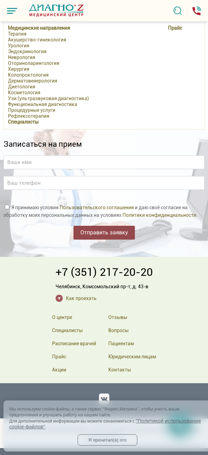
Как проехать (81, 298)
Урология (18, 45)
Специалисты (23, 122)
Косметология (24, 92)
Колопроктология (28, 75)
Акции (59, 369)
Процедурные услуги (31, 110)
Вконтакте (104, 397)
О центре (62, 317)
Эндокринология (27, 51)
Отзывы (117, 317)
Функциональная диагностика (42, 104)
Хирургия (18, 69)
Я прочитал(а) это (107, 440)
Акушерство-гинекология (37, 39)
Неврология (21, 57)
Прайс (175, 28)
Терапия (17, 34)
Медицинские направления (39, 28)
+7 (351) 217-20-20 (104, 272)
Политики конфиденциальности (159, 215)
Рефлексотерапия (28, 116)
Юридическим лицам (132, 356)
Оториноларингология (33, 63)
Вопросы (118, 330)
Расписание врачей (74, 343)
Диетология (21, 86)
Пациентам (121, 343)
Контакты (119, 369)
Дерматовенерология (32, 81)
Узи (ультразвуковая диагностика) (48, 98)
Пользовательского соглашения (97, 207)
